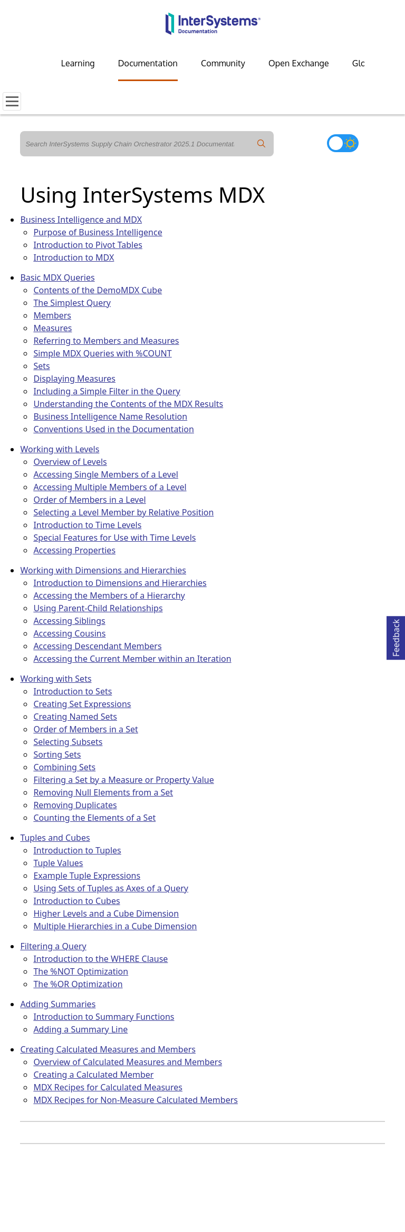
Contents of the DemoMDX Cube (97, 290)
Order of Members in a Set (85, 729)
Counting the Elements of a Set (94, 817)
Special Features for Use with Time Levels (114, 537)
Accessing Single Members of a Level (105, 474)
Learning (78, 63)
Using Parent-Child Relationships (97, 608)
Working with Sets (55, 678)
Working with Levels (59, 449)
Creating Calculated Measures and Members (108, 1049)
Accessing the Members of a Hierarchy (109, 595)
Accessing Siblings (69, 621)
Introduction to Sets (72, 691)
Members (52, 315)
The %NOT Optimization (80, 971)
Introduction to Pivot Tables (87, 245)
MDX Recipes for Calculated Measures (107, 1087)
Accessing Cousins (69, 633)
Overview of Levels (70, 462)
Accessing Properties (74, 550)
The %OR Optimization (77, 984)
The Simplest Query (72, 303)
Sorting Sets (57, 754)
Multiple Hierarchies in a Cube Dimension (115, 926)
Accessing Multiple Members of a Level (109, 487)
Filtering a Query (53, 946)
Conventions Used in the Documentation (113, 429)
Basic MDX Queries (57, 277)
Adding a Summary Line (80, 1029)
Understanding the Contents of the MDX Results (128, 404)
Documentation (148, 63)
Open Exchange (298, 63)
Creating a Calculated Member (93, 1074)
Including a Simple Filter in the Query (106, 391)
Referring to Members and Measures (106, 340)
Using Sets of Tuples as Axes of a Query (110, 888)
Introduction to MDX (73, 257)
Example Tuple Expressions (86, 875)
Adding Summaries (57, 1004)
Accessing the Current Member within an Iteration (132, 658)
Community (223, 63)
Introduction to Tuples (77, 850)
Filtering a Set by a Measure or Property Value (123, 780)
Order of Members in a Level (89, 499)
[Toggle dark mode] (343, 143)
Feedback (396, 636)
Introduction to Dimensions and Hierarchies (119, 583)
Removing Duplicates (75, 805)
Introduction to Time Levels (87, 525)
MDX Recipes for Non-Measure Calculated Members (135, 1100)
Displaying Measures (74, 378)
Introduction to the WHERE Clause (100, 959)
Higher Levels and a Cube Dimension (106, 913)
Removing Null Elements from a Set (103, 792)
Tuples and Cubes (55, 837)
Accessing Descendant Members (97, 646)
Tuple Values (58, 863)
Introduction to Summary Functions (103, 1016)
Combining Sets (64, 767)
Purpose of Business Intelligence (97, 232)
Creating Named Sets (75, 716)
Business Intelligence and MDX (81, 219)
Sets (41, 366)
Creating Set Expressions (82, 704)
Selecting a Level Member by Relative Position (123, 512)
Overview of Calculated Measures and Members (127, 1062)
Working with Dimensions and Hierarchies (103, 570)
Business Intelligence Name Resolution (110, 416)
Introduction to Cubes (76, 901)
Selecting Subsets (67, 742)
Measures (52, 328)
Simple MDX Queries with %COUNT (102, 353)
